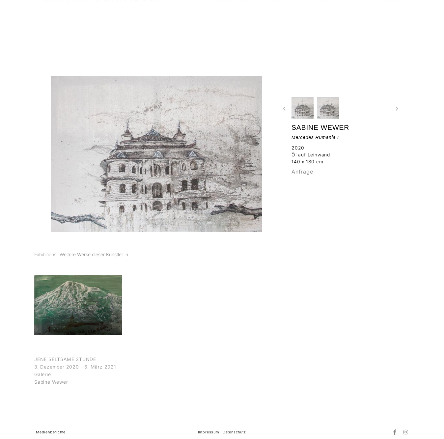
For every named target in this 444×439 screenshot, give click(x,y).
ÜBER (367, 21)
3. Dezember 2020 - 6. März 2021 (75, 367)
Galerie (42, 374)
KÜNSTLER (286, 21)
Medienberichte (51, 432)
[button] (284, 108)
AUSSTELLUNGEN (239, 21)
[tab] (45, 254)
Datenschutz (234, 432)
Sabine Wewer (320, 127)
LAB (345, 21)
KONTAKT (396, 21)
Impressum (208, 432)
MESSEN (320, 21)
